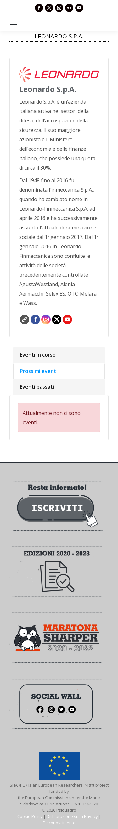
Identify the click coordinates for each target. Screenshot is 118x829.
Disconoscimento (59, 823)
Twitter (56, 319)
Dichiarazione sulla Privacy (72, 816)
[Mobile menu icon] (13, 22)
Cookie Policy (29, 816)
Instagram (46, 319)
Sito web (24, 319)
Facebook (35, 319)
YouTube (67, 319)
